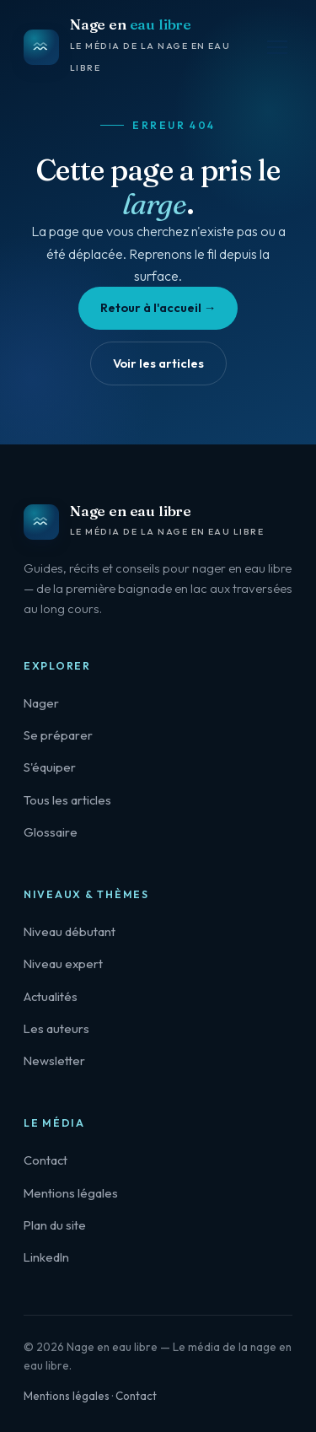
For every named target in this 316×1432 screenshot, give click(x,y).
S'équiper (50, 767)
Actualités (51, 996)
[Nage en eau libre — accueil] (143, 47)
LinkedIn (46, 1257)
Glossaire (51, 832)
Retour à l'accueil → (158, 307)
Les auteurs (56, 1028)
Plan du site (55, 1225)
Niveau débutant (69, 931)
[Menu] (277, 47)
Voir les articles (158, 363)
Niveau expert (63, 964)
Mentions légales (71, 1193)
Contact (45, 1160)
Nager (41, 703)
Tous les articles (67, 800)
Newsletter (54, 1060)
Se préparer (58, 735)
